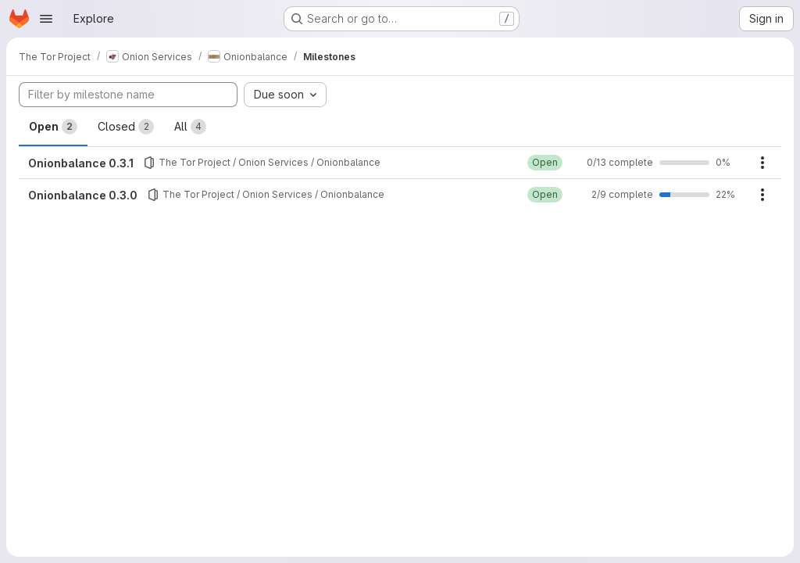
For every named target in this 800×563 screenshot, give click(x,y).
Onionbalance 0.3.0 (83, 195)
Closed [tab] (126, 126)
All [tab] (190, 126)
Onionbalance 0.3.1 (81, 163)
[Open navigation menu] (46, 18)
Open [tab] (53, 126)
